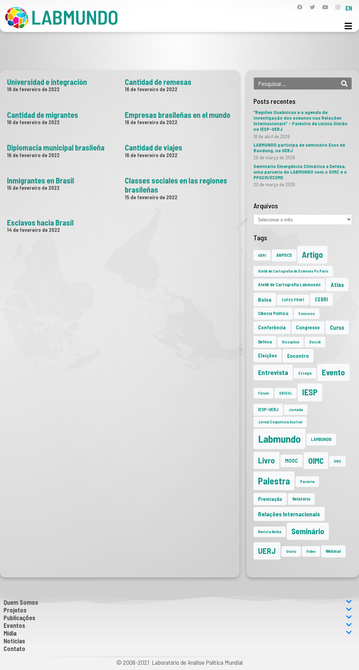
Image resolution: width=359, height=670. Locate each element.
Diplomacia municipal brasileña (55, 147)
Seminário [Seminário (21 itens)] (307, 531)
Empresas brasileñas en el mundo (177, 114)
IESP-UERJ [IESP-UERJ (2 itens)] (268, 409)
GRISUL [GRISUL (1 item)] (285, 393)
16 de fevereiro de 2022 (151, 89)
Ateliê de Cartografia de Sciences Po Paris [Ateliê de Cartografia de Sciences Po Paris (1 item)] (293, 271)
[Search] (344, 83)
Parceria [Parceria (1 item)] (307, 481)
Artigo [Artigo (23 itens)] (312, 254)
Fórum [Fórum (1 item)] (263, 393)
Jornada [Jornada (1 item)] (296, 409)
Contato (14, 648)
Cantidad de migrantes (42, 114)
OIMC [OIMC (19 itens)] (316, 460)
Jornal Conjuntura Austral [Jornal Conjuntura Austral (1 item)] (280, 422)
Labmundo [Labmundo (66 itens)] (279, 439)
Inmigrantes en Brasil (40, 180)
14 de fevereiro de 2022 (33, 230)
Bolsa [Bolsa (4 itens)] (264, 299)
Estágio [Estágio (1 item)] (305, 373)
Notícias (14, 641)
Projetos (178, 610)
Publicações (178, 618)
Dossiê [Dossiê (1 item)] (315, 342)
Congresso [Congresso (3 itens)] (308, 327)
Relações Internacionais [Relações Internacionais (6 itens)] (289, 513)
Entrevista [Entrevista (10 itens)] (273, 372)
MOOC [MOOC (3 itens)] (291, 461)
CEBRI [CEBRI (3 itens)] (321, 299)
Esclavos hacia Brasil (40, 222)
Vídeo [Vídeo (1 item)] (311, 551)
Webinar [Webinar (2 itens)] (333, 551)
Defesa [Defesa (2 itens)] (265, 341)
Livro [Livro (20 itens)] (266, 460)
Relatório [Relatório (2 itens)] (301, 499)
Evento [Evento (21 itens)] (333, 372)
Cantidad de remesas (158, 81)
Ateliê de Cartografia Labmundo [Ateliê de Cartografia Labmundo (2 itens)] (289, 284)
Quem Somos (178, 602)
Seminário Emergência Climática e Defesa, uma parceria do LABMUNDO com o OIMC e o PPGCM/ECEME (300, 171)
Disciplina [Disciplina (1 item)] (290, 342)
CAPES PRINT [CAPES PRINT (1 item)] (293, 299)
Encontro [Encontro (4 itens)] (298, 355)
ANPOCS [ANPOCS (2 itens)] (284, 255)
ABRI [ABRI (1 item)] (262, 255)
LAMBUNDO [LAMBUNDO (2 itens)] (321, 439)
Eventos (178, 625)
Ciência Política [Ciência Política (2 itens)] (273, 313)
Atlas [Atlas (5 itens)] (337, 284)
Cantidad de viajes (153, 147)
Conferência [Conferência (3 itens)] (272, 327)
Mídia (178, 633)
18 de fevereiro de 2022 (33, 89)
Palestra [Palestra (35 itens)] (274, 480)
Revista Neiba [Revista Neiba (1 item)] (269, 531)
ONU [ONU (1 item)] (337, 461)
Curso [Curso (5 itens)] (337, 327)
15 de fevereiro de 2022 (33, 188)
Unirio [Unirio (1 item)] (291, 551)
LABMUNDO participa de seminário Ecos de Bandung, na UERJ (299, 147)
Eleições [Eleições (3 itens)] (267, 356)
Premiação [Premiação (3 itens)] (270, 499)
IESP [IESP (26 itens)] (310, 392)
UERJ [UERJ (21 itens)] (267, 551)
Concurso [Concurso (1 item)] (306, 313)
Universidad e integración (47, 81)
